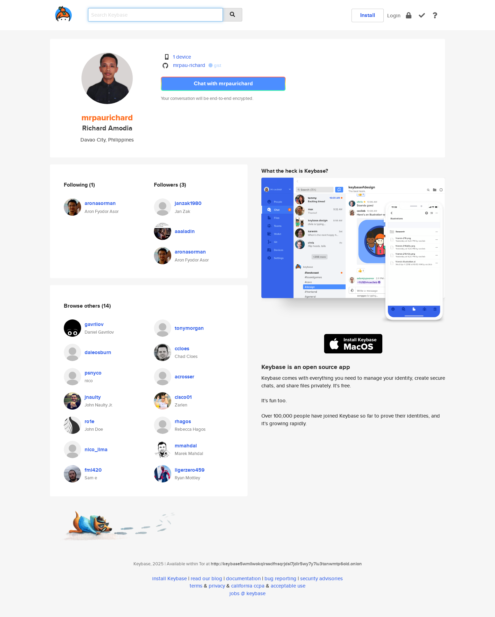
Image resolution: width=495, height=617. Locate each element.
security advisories (321, 578)
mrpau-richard (189, 65)
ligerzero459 (190, 470)
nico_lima (96, 449)
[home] (63, 12)
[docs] (435, 15)
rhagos (183, 421)
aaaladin (185, 231)
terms (196, 585)
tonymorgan (189, 328)
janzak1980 (188, 203)
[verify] (422, 15)
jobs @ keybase (247, 593)
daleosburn (98, 352)
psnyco (93, 373)
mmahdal (186, 445)
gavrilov (94, 324)
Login (393, 15)
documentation (243, 578)
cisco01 (183, 397)
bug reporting (280, 578)
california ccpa (247, 585)
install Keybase (169, 578)
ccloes (182, 348)
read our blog (206, 578)
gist (214, 65)
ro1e (89, 421)
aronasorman (100, 203)
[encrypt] (408, 15)
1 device (182, 56)
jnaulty (93, 397)
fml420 (93, 470)
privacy (217, 585)
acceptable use (288, 585)
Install (367, 15)
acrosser (184, 376)
